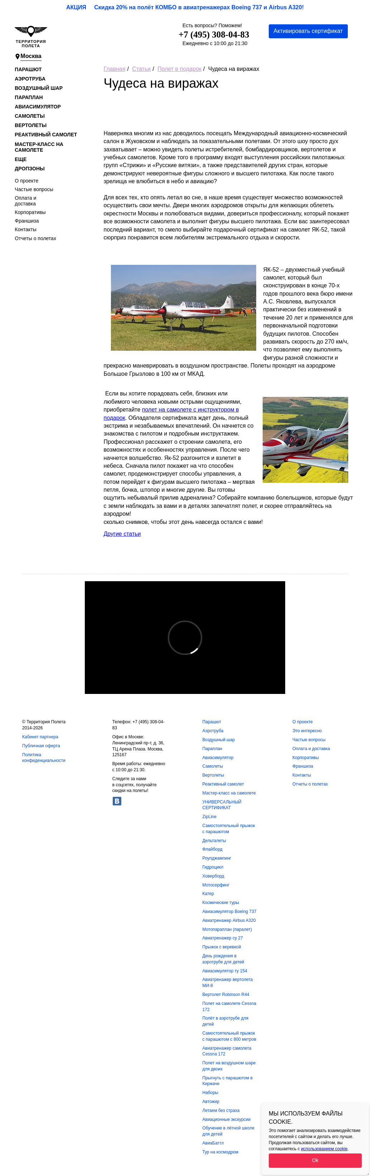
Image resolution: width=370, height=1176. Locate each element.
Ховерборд (213, 876)
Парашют (28, 69)
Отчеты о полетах (35, 238)
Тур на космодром (220, 1152)
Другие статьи (122, 534)
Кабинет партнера (40, 736)
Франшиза (27, 221)
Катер (208, 893)
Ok (315, 1160)
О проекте (26, 181)
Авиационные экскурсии (227, 1119)
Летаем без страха (221, 1110)
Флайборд (213, 849)
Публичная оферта (41, 745)
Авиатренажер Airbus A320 (229, 920)
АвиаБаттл (213, 1143)
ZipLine (209, 816)
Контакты (25, 229)
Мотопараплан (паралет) (227, 929)
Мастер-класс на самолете (39, 147)
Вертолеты (31, 125)
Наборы (210, 1092)
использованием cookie (324, 1148)
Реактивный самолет (46, 134)
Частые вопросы (34, 189)
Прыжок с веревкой (222, 946)
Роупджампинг (217, 858)
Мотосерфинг (216, 885)
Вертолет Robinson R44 (226, 994)
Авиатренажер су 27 (223, 938)
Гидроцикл (213, 867)
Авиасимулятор (37, 107)
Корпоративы (30, 212)
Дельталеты (214, 840)
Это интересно (307, 730)
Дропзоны (29, 168)
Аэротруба (30, 79)
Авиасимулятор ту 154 (225, 970)
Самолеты (30, 116)
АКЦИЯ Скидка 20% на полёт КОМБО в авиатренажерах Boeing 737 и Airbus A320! (185, 7)
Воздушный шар (39, 88)
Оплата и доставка (25, 200)
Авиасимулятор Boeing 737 (230, 911)
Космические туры (221, 902)
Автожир (211, 1101)
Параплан (29, 97)
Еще (20, 159)
